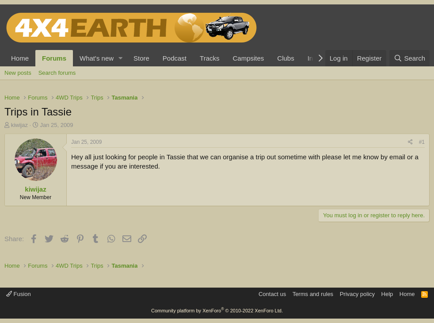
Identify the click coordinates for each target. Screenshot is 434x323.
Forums (54, 58)
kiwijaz (19, 125)
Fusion (18, 294)
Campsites (248, 58)
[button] (120, 58)
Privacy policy (357, 294)
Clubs (285, 58)
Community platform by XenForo (217, 310)
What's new (97, 58)
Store (141, 58)
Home (20, 58)
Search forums (57, 72)
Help (387, 294)
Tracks (209, 58)
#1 (422, 142)
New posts (17, 72)
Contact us (272, 294)
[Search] (409, 58)
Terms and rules (313, 294)
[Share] (410, 142)
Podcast (175, 58)
